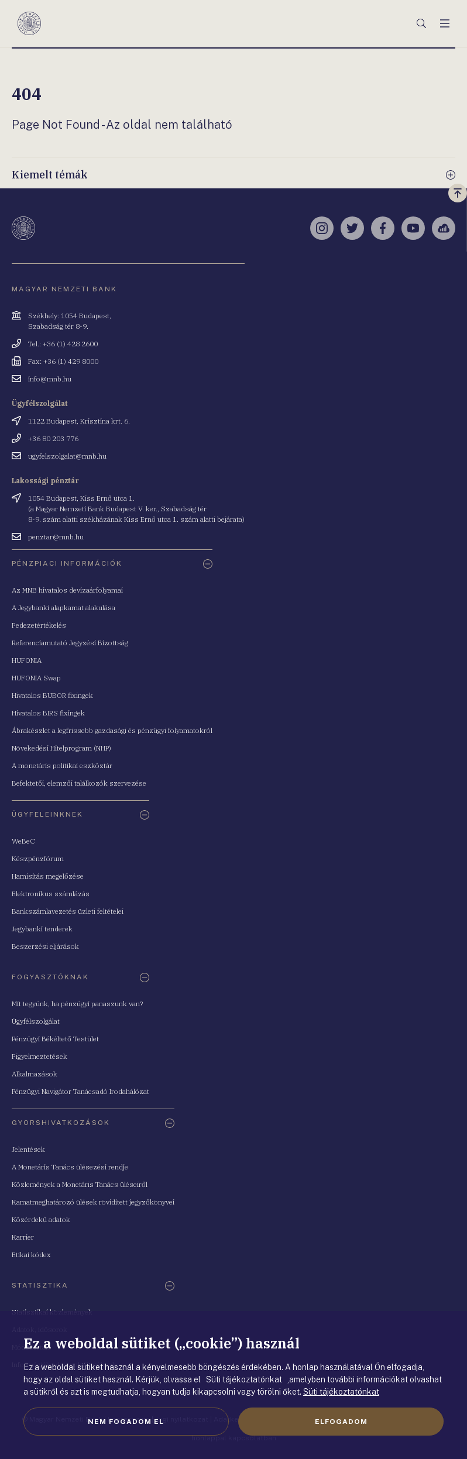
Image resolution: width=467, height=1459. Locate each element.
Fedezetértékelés (39, 625)
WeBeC (23, 841)
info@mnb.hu (49, 378)
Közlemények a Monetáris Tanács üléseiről (79, 1184)
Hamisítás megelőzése (48, 876)
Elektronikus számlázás (51, 893)
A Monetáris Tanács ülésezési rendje (70, 1166)
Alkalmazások (34, 1073)
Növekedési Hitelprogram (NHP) (61, 748)
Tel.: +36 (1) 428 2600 (63, 343)
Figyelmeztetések (39, 1056)
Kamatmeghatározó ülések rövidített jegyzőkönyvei (93, 1202)
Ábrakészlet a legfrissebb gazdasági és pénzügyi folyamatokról (112, 730)
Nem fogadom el (126, 1421)
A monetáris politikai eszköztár (62, 765)
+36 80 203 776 (53, 438)
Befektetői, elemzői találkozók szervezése (79, 783)
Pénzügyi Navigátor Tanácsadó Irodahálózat (80, 1091)
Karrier (23, 1237)
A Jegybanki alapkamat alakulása (63, 607)
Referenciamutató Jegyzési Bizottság (70, 642)
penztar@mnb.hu (56, 536)
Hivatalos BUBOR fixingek (52, 695)
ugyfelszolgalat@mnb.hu (67, 456)
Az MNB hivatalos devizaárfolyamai (67, 590)
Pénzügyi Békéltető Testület (55, 1038)
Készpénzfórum (38, 858)
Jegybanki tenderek (42, 928)
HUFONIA (27, 660)
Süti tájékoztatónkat (341, 1391)
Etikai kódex (31, 1254)
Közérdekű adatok (41, 1219)
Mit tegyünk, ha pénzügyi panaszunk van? (77, 1003)
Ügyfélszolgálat (36, 1021)
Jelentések (28, 1149)
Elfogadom (341, 1421)
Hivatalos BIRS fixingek (48, 712)
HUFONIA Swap (36, 677)
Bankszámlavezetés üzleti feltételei (67, 911)
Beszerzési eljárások (45, 946)
